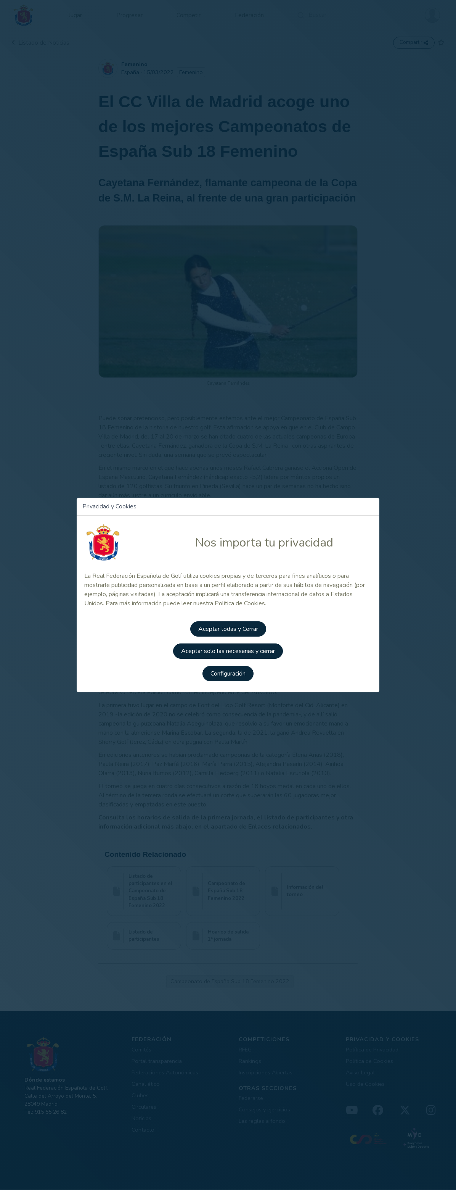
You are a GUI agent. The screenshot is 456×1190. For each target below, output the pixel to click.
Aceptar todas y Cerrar (228, 630)
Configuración (228, 672)
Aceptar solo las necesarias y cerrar (228, 651)
